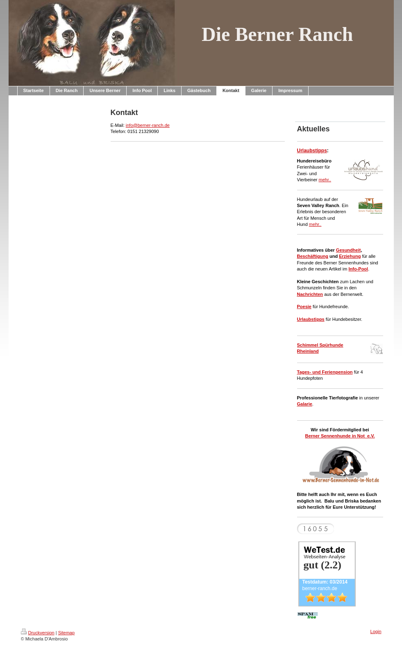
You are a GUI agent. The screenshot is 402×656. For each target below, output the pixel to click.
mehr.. (325, 179)
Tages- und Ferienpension (325, 372)
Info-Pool (358, 268)
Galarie (304, 403)
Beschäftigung (312, 256)
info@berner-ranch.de (148, 125)
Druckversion (38, 632)
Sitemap (66, 632)
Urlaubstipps (312, 150)
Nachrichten (310, 294)
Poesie (304, 306)
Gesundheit (348, 250)
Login (376, 631)
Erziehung (350, 256)
